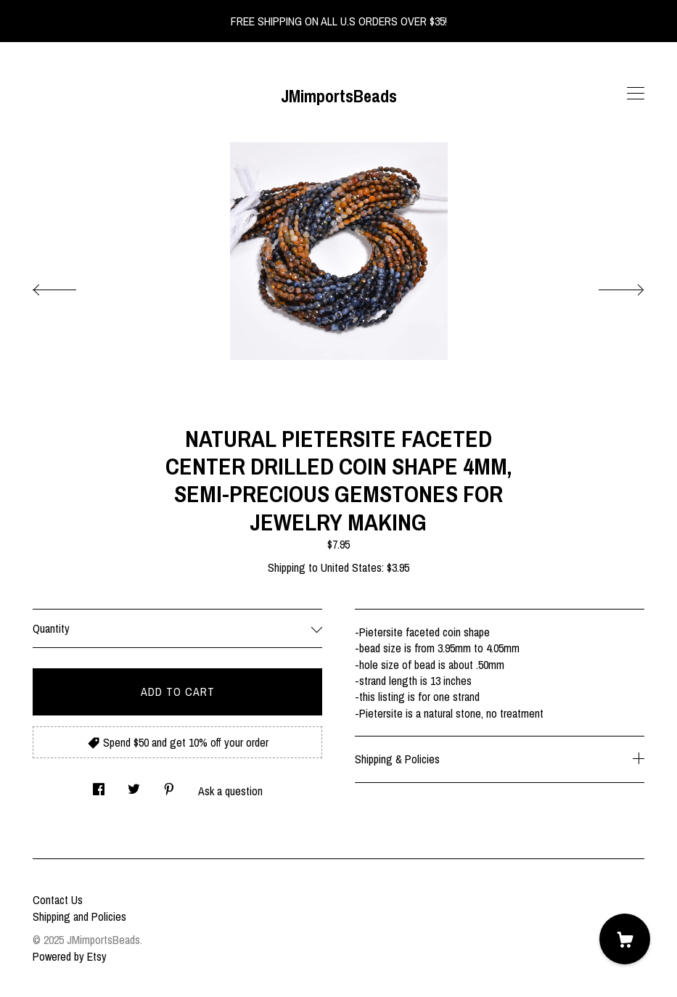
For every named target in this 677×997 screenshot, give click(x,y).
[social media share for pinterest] (169, 785)
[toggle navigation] (635, 93)
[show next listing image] (608, 286)
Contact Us (58, 900)
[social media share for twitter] (134, 785)
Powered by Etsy (70, 956)
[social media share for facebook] (98, 785)
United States (351, 567)
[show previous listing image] (69, 286)
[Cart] (624, 939)
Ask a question (230, 791)
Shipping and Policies (79, 916)
